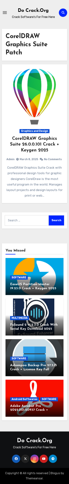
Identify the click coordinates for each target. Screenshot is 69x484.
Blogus (55, 473)
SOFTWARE (19, 277)
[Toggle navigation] (5, 12)
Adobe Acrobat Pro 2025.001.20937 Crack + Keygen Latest (29, 410)
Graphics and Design (34, 131)
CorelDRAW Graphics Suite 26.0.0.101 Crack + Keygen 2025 (34, 144)
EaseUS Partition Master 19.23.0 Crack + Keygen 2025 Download (33, 288)
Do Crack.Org (33, 10)
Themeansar (34, 478)
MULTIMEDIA (20, 318)
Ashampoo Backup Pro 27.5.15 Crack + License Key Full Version (33, 369)
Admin (10, 159)
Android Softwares (24, 399)
